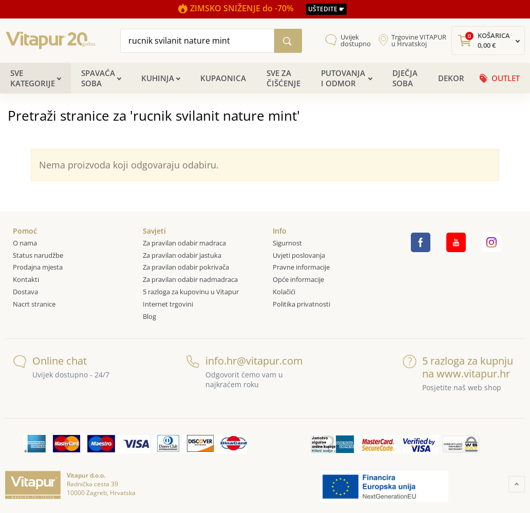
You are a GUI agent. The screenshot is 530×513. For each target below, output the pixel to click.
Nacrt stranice (34, 304)
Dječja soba (405, 78)
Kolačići (284, 291)
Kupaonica (223, 78)
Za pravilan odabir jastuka (182, 255)
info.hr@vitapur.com (243, 360)
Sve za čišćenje (283, 78)
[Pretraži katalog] (288, 41)
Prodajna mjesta (38, 267)
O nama (25, 243)
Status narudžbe (38, 255)
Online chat (50, 360)
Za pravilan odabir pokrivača (186, 267)
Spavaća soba (98, 78)
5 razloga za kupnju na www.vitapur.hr (458, 367)
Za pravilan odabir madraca (184, 243)
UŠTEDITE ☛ (326, 9)
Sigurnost (287, 243)
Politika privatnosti (301, 304)
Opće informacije (298, 279)
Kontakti (26, 279)
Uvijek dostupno (355, 40)
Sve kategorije (32, 78)
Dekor (451, 78)
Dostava (25, 291)
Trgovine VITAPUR (418, 40)
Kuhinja (157, 78)
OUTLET (505, 78)
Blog (149, 316)
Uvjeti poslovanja (299, 255)
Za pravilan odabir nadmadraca (190, 279)
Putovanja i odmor (343, 78)
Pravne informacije (301, 267)
